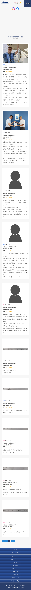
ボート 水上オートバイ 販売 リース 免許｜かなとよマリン (5, 2)
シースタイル (15, 568)
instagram (13, 9)
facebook (17, 9)
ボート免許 (15, 565)
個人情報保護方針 (15, 581)
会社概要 (15, 574)
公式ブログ (15, 571)
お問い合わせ (15, 577)
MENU (28, 3)
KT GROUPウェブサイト (20, 3)
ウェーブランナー (15, 559)
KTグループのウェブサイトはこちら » (15, 585)
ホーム (15, 549)
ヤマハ (16, 3)
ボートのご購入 (15, 553)
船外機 (15, 562)
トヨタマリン (11, 3)
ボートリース (15, 556)
